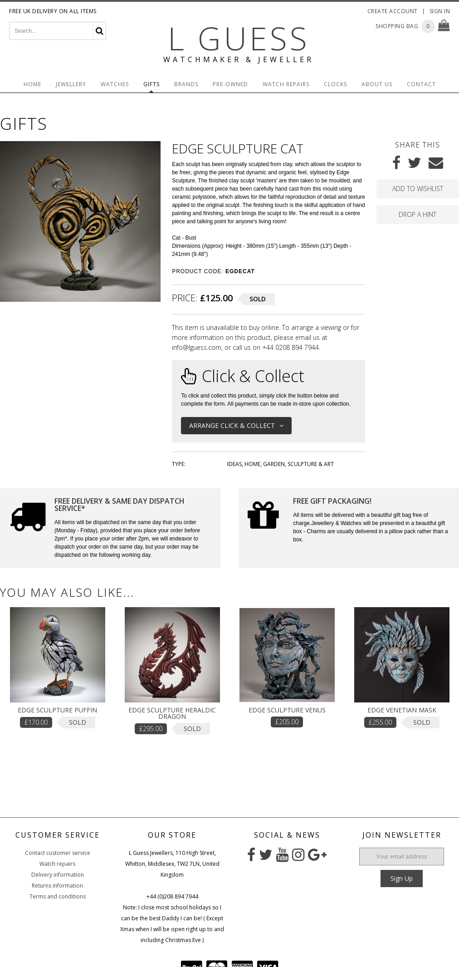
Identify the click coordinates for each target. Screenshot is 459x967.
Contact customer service (57, 853)
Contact (421, 84)
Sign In (440, 11)
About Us (376, 84)
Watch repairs (57, 864)
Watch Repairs (286, 84)
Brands (186, 84)
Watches (115, 84)
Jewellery (71, 84)
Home (32, 84)
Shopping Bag (397, 26)
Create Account (392, 11)
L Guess (239, 38)
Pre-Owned (230, 84)
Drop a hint (417, 214)
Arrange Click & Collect (236, 425)
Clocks (335, 84)
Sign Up (402, 878)
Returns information (57, 885)
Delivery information (57, 875)
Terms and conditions (57, 896)
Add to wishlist (417, 188)
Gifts (151, 84)
